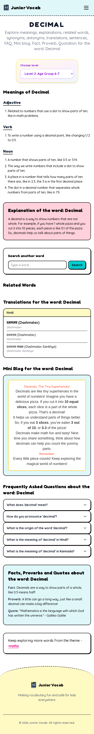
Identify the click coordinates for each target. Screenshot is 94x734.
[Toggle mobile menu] (86, 7)
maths (14, 646)
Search (77, 265)
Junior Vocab (22, 8)
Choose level (29, 65)
